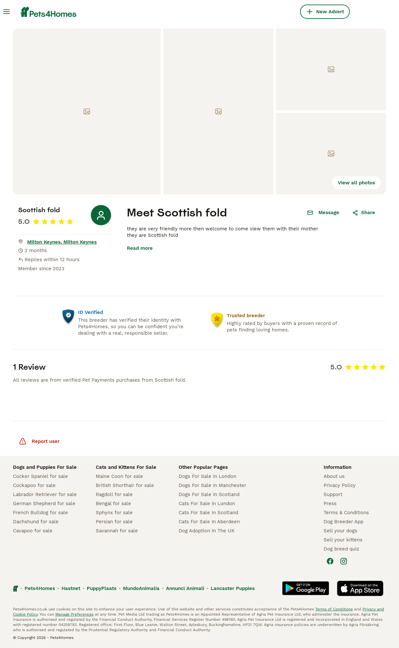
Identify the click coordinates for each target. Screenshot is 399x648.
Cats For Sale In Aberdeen (209, 522)
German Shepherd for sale (44, 503)
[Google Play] (305, 588)
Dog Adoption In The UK (207, 531)
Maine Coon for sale (119, 476)
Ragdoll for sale (114, 494)
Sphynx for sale (114, 512)
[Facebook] (330, 561)
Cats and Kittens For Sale (126, 467)
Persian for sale (114, 522)
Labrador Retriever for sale (45, 494)
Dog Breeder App (343, 522)
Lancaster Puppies (233, 588)
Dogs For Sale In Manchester (212, 485)
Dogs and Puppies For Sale (45, 467)
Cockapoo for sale (34, 485)
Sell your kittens (343, 540)
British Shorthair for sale (125, 485)
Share (363, 212)
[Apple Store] (360, 588)
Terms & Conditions (346, 512)
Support (333, 494)
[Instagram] (343, 561)
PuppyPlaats (101, 588)
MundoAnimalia (141, 588)
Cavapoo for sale (32, 531)
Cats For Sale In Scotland (208, 512)
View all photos (356, 183)
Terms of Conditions (334, 609)
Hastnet (70, 588)
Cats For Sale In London (207, 503)
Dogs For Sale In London (207, 476)
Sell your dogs (340, 531)
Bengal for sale (113, 503)
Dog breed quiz (341, 549)
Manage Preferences (74, 614)
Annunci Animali (185, 588)
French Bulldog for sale (40, 512)
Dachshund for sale (36, 522)
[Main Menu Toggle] (6, 11)
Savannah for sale (117, 531)
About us (334, 476)
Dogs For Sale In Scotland (209, 494)
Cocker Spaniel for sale (40, 476)
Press (330, 503)
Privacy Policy (340, 485)
